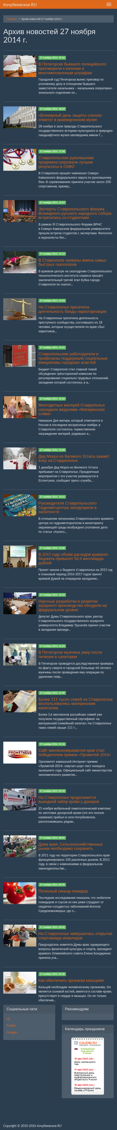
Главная (12, 19)
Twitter (11, 1025)
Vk (8, 1019)
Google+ (12, 1032)
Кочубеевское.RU (20, 4)
